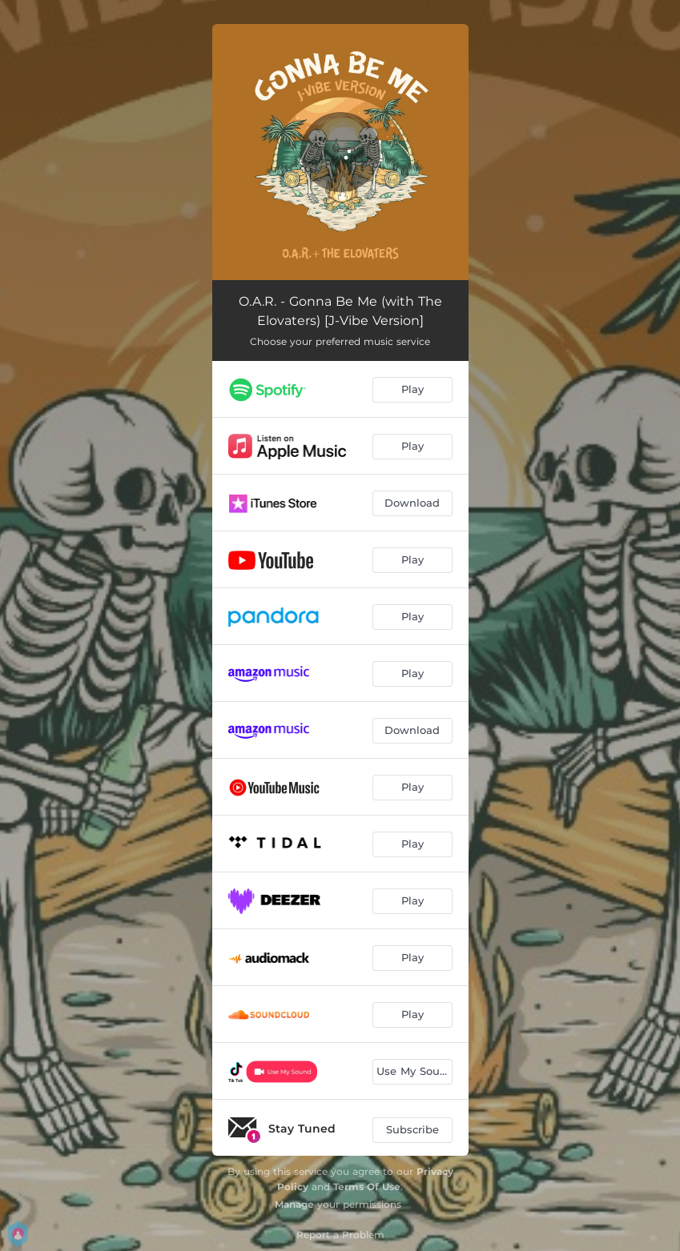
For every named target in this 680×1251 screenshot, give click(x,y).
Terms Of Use (366, 1187)
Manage (294, 1204)
